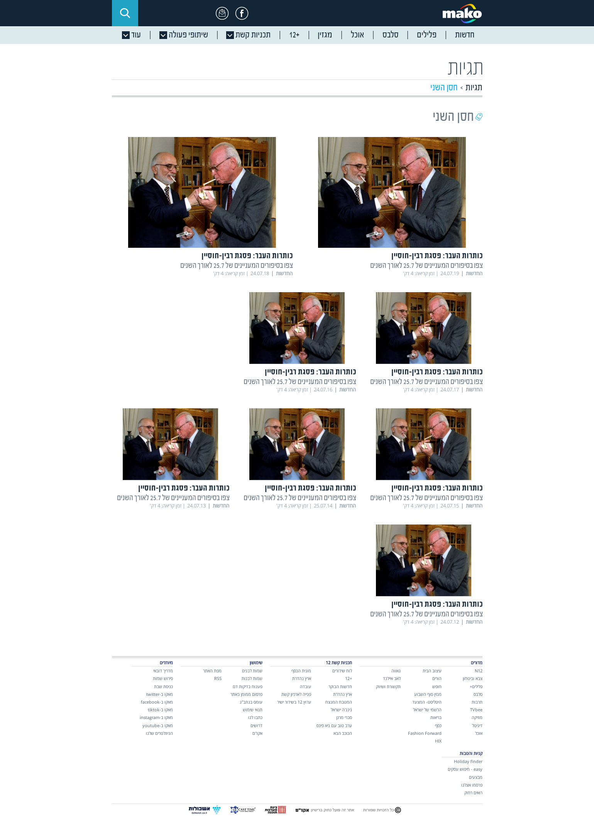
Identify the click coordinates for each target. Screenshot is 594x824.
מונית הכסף (301, 670)
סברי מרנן (344, 717)
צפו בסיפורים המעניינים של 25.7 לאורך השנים (426, 266)
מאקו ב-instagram (156, 717)
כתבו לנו (255, 717)
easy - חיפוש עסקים (465, 769)
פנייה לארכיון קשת (296, 694)
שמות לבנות (252, 678)
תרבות (477, 702)
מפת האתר (212, 670)
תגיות (473, 88)
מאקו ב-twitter (159, 694)
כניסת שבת (163, 686)
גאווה (396, 670)
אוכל (478, 733)
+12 (348, 678)
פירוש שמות (163, 678)
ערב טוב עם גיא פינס (334, 725)
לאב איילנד (392, 678)
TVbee (476, 709)
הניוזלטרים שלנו (159, 733)
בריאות (436, 717)
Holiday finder (468, 761)
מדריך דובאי (163, 670)
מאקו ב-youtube (157, 725)
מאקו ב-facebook (157, 702)
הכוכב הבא (342, 733)
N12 (478, 670)
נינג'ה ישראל (341, 709)
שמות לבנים (252, 670)
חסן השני (444, 88)
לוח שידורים (342, 670)
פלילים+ (476, 686)
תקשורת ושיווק (388, 686)
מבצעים (475, 777)
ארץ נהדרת (342, 694)
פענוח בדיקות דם (247, 686)
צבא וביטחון (472, 678)
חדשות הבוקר (340, 686)
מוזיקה (477, 717)
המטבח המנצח (338, 702)
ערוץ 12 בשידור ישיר (294, 702)
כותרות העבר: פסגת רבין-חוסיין (437, 256)
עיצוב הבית (432, 670)
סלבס (478, 694)
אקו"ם (257, 733)
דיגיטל (477, 725)
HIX (438, 741)
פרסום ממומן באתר (246, 694)
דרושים (256, 725)
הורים (437, 678)
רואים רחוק (473, 792)
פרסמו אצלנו (471, 785)
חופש (437, 686)
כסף (438, 725)
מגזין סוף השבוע (428, 694)
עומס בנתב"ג (251, 702)
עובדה (305, 686)
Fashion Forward (425, 733)
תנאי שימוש (252, 709)
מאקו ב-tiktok (160, 709)
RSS (218, 678)
